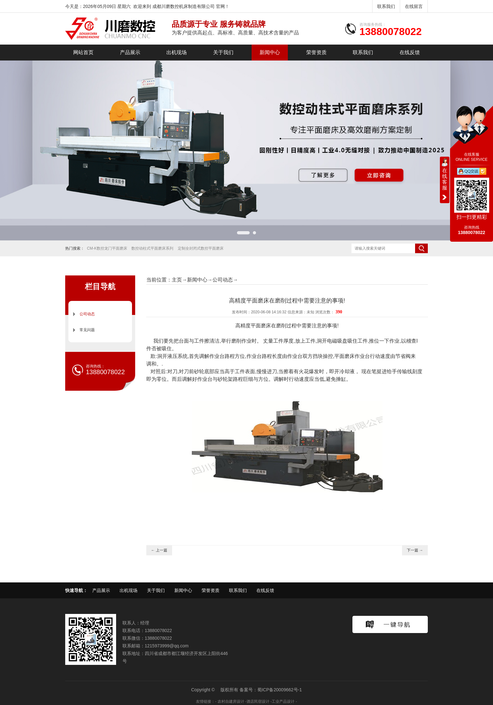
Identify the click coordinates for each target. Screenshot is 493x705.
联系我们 (386, 6)
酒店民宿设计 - (259, 701)
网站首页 (83, 52)
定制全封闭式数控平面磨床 (201, 248)
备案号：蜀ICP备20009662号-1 (271, 689)
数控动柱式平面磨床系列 (152, 248)
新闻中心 (270, 52)
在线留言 (414, 6)
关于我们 (223, 52)
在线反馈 (409, 52)
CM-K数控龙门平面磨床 (107, 248)
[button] (243, 232)
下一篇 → (415, 550)
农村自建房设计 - (232, 701)
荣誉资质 (316, 52)
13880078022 (390, 31)
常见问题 (87, 330)
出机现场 (176, 52)
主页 (177, 279)
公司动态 (87, 314)
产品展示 (130, 52)
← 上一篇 (159, 550)
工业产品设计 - (284, 701)
